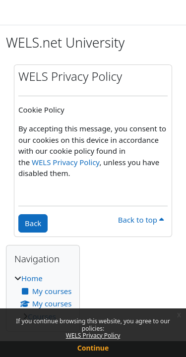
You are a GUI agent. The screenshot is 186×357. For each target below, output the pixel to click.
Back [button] (33, 223)
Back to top (141, 220)
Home (32, 278)
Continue (93, 348)
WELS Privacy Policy (93, 335)
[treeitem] (42, 297)
